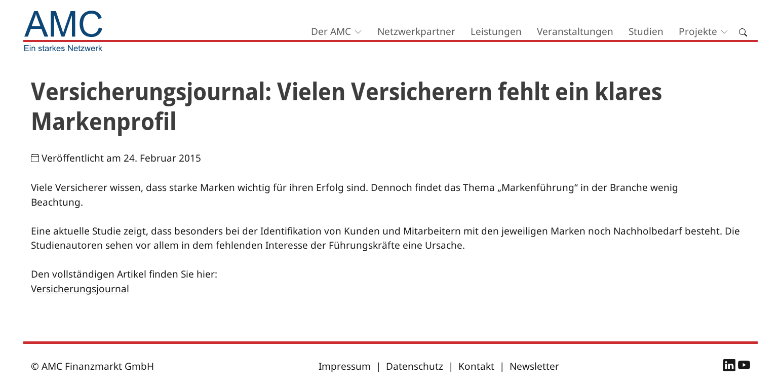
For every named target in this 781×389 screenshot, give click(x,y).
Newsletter (534, 366)
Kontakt (476, 366)
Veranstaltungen (575, 31)
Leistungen (496, 31)
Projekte (698, 31)
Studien (646, 31)
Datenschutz (414, 366)
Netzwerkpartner (416, 31)
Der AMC (331, 31)
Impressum (345, 366)
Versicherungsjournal (80, 288)
